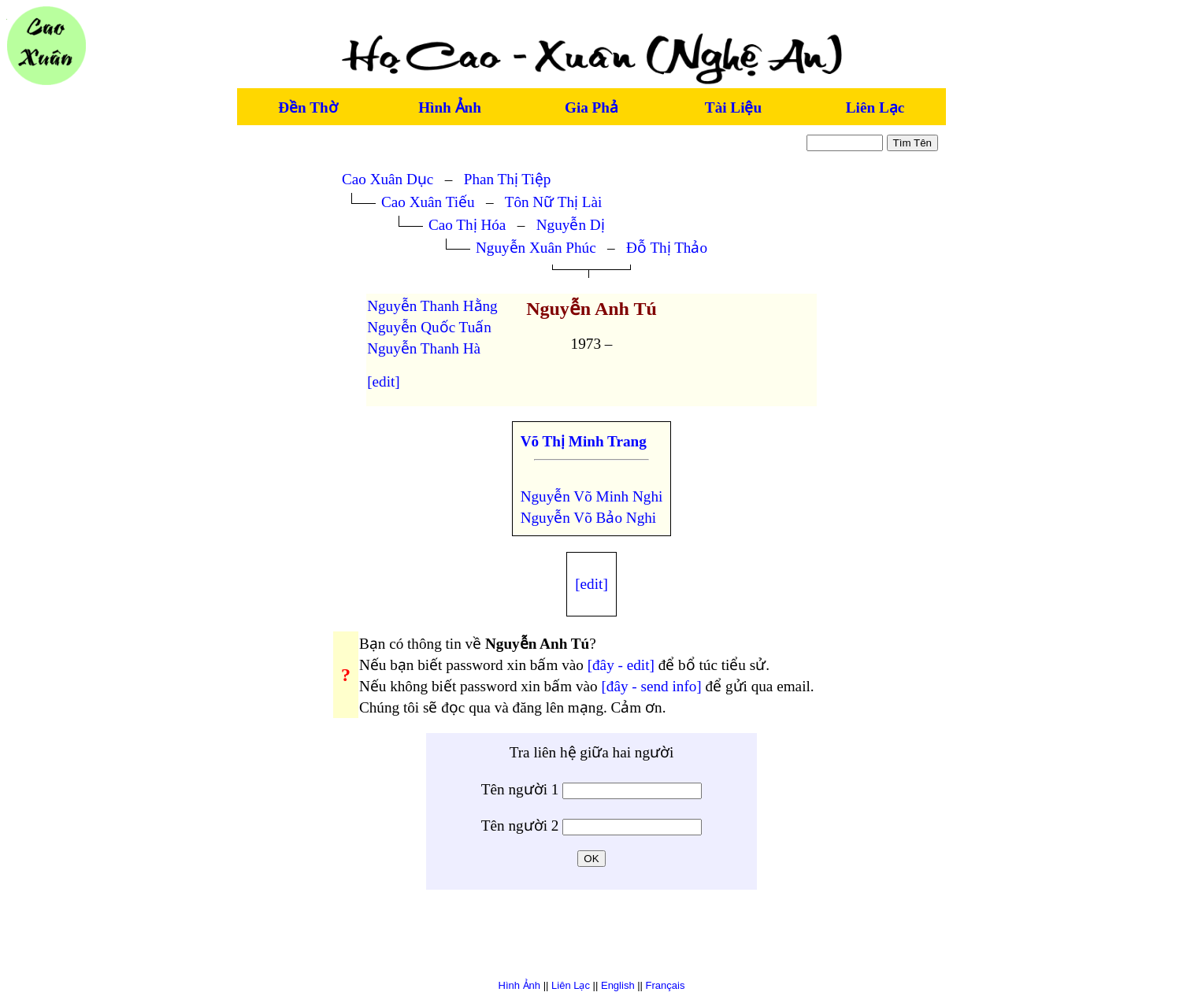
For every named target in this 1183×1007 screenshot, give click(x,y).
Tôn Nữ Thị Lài (554, 202)
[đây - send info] (651, 686)
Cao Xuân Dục (387, 179)
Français (665, 985)
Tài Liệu (733, 107)
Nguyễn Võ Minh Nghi (592, 496)
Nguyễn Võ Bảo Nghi (589, 517)
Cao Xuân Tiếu (428, 202)
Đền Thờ (307, 107)
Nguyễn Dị (570, 225)
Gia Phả (591, 107)
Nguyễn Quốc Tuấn (429, 327)
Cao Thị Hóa (467, 225)
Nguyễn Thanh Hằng (432, 306)
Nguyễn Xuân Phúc (536, 247)
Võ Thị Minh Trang (584, 441)
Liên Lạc (875, 107)
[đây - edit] (621, 665)
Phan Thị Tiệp (507, 179)
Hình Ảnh (449, 107)
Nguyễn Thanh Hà (423, 348)
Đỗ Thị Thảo (666, 247)
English (618, 985)
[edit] (383, 381)
